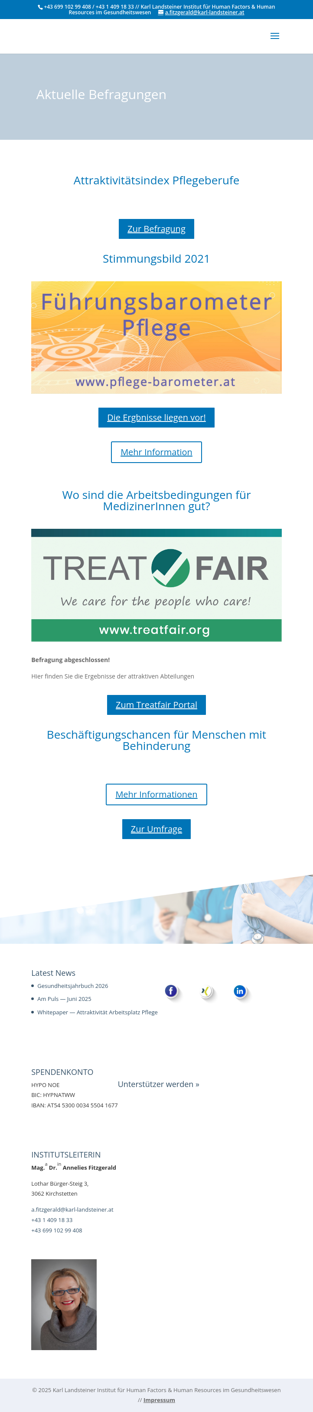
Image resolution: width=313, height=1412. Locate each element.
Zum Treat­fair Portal (156, 705)
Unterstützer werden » (158, 1084)
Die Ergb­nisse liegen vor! (156, 417)
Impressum (159, 1400)
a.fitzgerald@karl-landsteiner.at (72, 1209)
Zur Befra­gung (156, 229)
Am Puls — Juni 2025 (64, 999)
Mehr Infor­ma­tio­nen (156, 794)
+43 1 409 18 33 (51, 1220)
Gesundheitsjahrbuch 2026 (72, 986)
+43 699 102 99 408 (56, 1230)
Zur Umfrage (156, 829)
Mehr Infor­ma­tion (156, 452)
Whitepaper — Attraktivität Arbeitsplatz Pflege (97, 1012)
